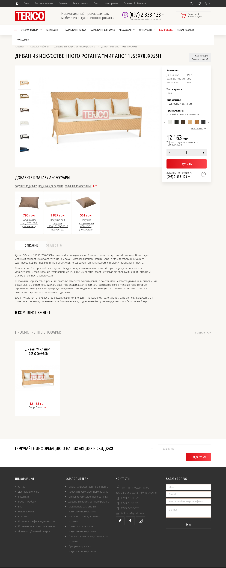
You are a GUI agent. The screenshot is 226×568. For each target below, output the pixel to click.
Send (188, 516)
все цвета (197, 128)
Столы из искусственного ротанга (88, 488)
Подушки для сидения (62, 186)
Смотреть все (203, 333)
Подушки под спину (26, 186)
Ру (207, 3)
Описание (32, 245)
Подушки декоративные (99, 186)
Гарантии (62, 3)
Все (122, 186)
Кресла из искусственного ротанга (88, 483)
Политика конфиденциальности (36, 513)
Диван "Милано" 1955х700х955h (37, 351)
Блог (96, 3)
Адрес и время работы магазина (145, 19)
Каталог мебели (39, 46)
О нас (26, 3)
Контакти (23, 508)
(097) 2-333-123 (146, 14)
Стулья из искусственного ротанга (88, 478)
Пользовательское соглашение (36, 518)
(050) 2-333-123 (130, 494)
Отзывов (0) (68, 245)
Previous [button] (165, 122)
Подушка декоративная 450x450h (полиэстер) (86, 224)
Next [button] (208, 122)
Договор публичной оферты (34, 523)
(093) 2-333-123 (130, 499)
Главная (19, 46)
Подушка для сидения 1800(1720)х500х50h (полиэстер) (57, 224)
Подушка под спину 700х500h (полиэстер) (29, 223)
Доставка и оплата (44, 3)
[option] (95, 114)
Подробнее (35, 407)
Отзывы (128, 3)
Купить (186, 164)
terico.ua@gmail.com (132, 505)
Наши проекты (111, 3)
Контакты (141, 3)
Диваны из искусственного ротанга (75, 46)
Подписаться (200, 448)
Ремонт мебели (80, 3)
